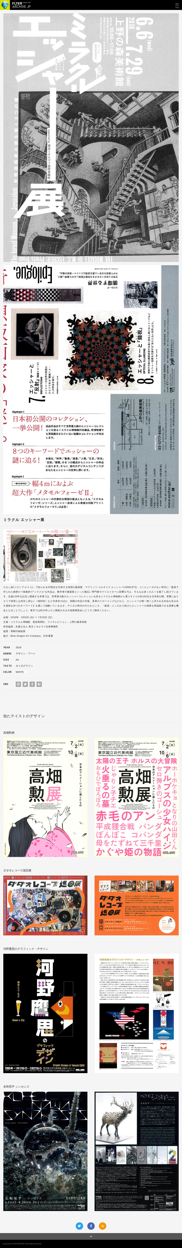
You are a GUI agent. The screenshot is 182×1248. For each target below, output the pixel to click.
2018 (18, 647)
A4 (17, 659)
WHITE (20, 671)
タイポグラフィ (24, 665)
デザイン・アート (26, 653)
